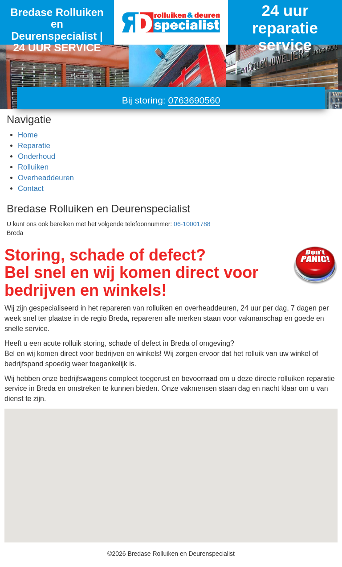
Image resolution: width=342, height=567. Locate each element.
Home (28, 135)
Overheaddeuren (46, 178)
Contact (31, 188)
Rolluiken (33, 167)
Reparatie (34, 145)
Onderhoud (36, 156)
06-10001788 (192, 224)
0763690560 (194, 100)
